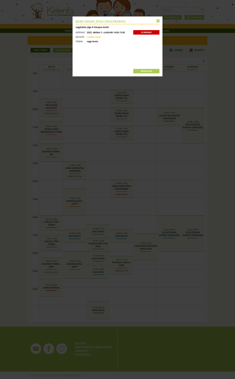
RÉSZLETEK (146, 71)
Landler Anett (94, 37)
